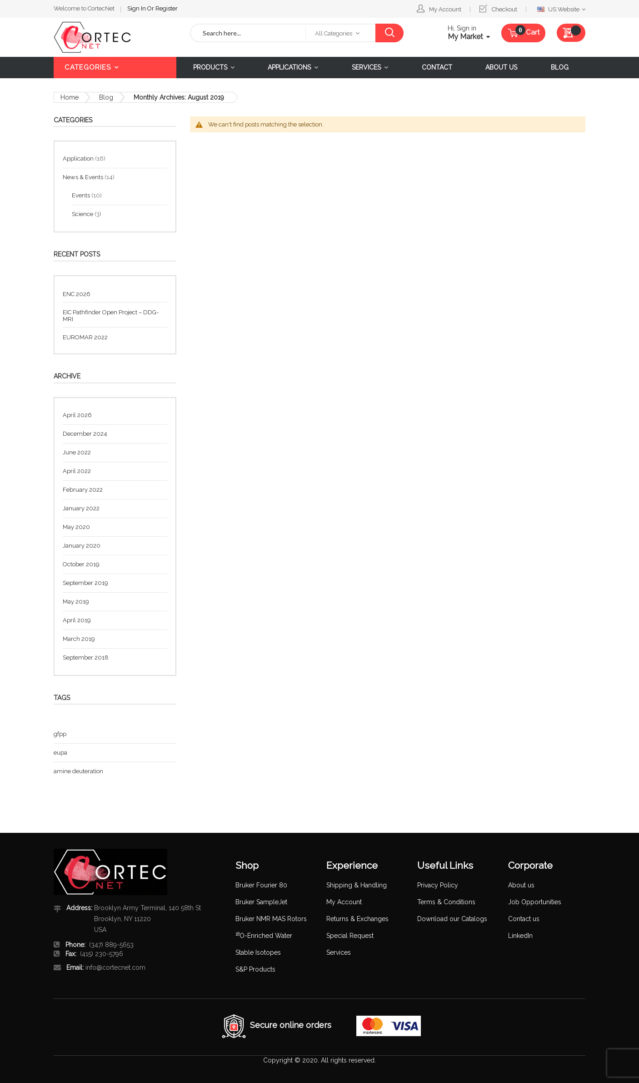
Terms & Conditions (446, 902)
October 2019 (81, 564)
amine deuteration (78, 771)
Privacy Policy (437, 885)
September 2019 (85, 582)
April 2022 (77, 471)
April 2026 (77, 415)
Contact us (523, 918)
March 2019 (79, 638)
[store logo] (115, 37)
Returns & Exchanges (357, 918)
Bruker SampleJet (261, 902)
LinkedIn (520, 935)
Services (338, 952)
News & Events (84, 177)
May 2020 (76, 527)
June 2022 (77, 452)
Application (79, 158)
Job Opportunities (534, 902)
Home (69, 97)
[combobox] (248, 33)
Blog (106, 97)
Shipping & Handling (356, 885)
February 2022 (83, 489)
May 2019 (76, 601)
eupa (60, 752)
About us (521, 885)
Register (166, 8)
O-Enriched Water (263, 935)
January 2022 (81, 508)
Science (83, 214)
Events (81, 195)
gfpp (60, 733)
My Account (445, 9)
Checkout (504, 9)
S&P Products (255, 969)
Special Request (350, 935)
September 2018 (86, 657)
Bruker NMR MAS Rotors (271, 918)
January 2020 (81, 545)
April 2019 (77, 620)
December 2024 (85, 433)
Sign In (137, 8)
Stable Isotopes (258, 952)
